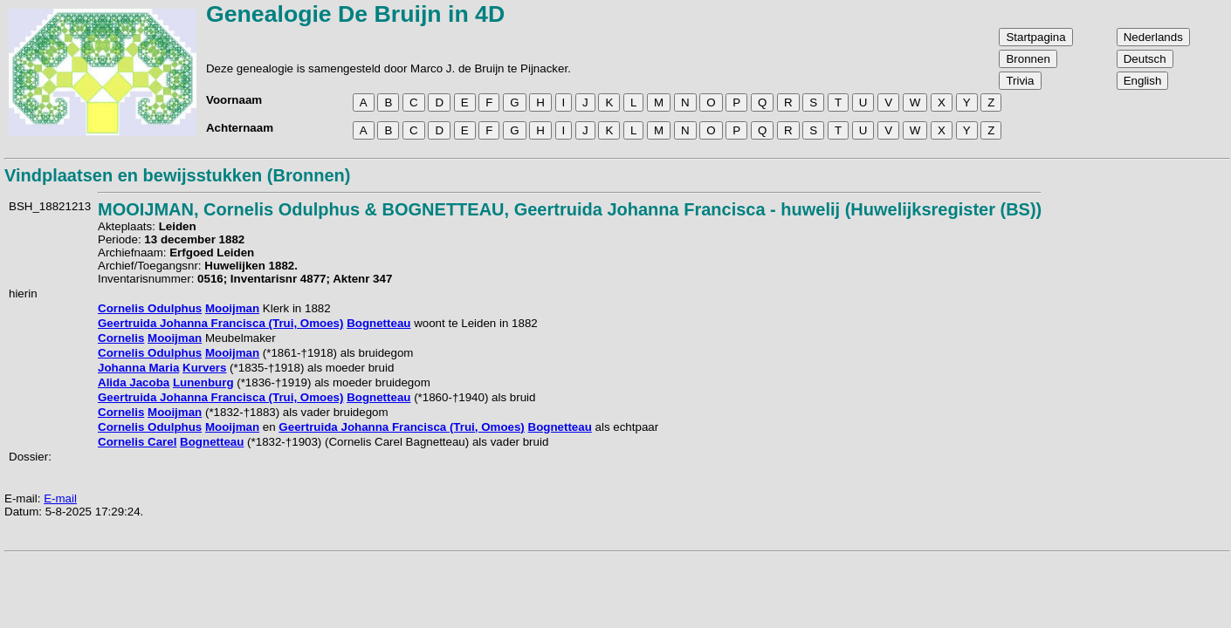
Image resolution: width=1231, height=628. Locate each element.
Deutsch (1145, 58)
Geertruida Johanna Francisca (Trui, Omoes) (220, 323)
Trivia (1020, 80)
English (1143, 80)
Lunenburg (203, 382)
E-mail (60, 498)
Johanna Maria (138, 367)
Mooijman (232, 308)
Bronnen (1027, 58)
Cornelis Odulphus (150, 308)
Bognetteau (378, 323)
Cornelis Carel (137, 441)
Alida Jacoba (133, 382)
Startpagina (1035, 37)
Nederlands (1153, 37)
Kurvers (204, 367)
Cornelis (121, 338)
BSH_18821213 (50, 206)
